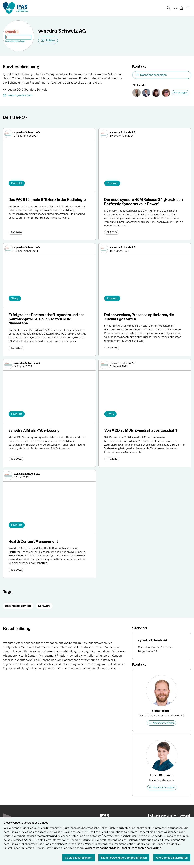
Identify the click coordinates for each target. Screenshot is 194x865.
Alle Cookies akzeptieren (172, 857)
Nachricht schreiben (151, 75)
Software (44, 605)
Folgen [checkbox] (48, 40)
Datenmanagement (18, 605)
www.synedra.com (17, 95)
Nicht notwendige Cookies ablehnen (124, 857)
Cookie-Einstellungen (78, 857)
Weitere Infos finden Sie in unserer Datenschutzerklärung (123, 848)
